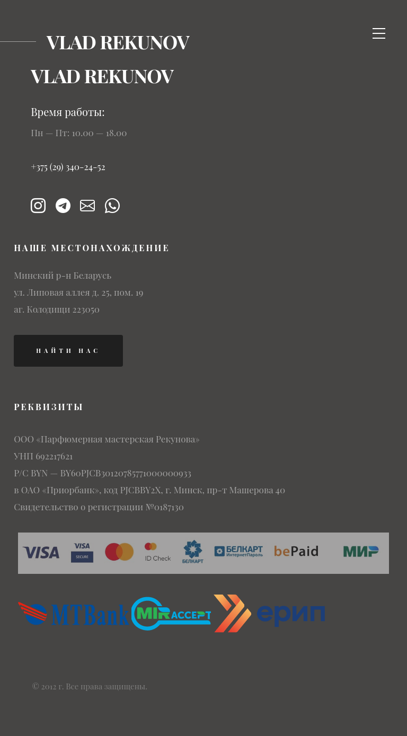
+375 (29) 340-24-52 (68, 166)
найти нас (68, 350)
